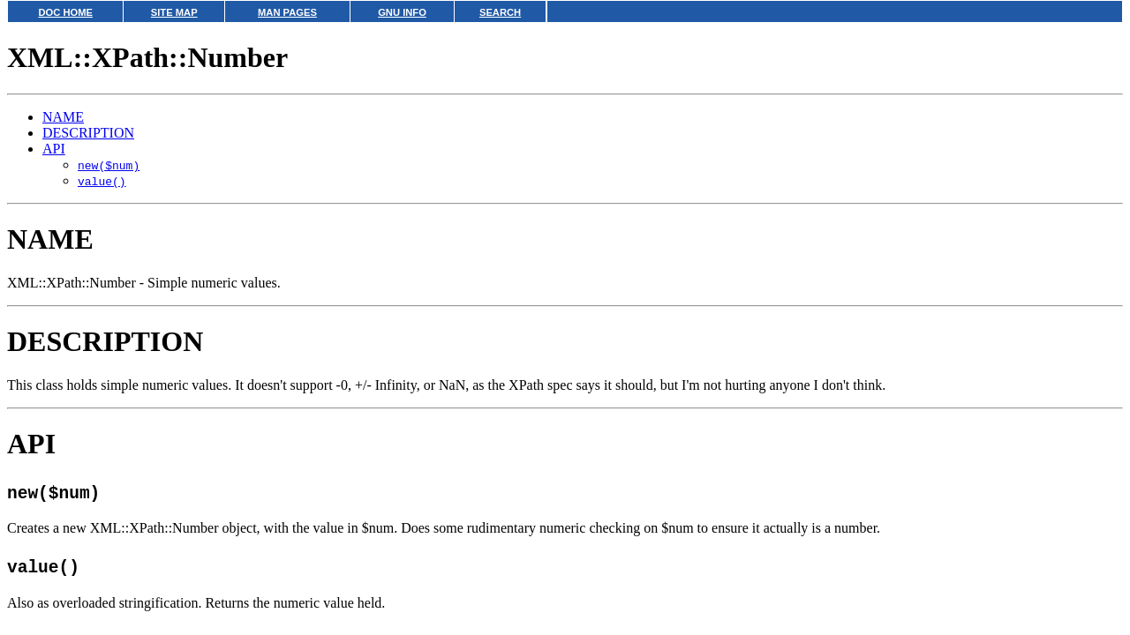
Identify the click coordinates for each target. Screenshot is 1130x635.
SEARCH (500, 12)
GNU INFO (402, 12)
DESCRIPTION (88, 132)
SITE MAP (174, 12)
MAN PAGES (287, 12)
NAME (63, 116)
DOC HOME (65, 12)
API (53, 148)
